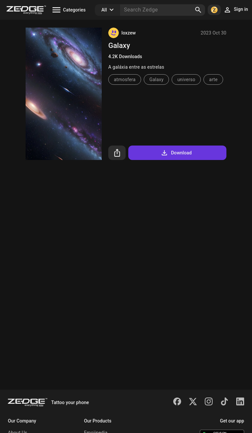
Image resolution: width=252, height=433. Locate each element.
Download (176, 153)
